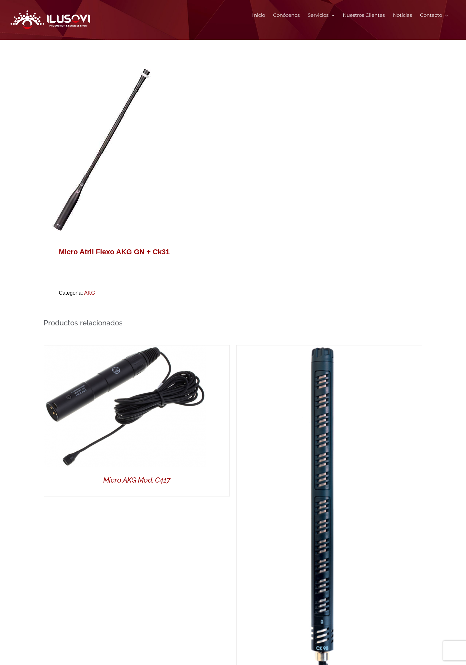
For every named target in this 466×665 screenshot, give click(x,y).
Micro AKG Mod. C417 (136, 480)
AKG (89, 293)
